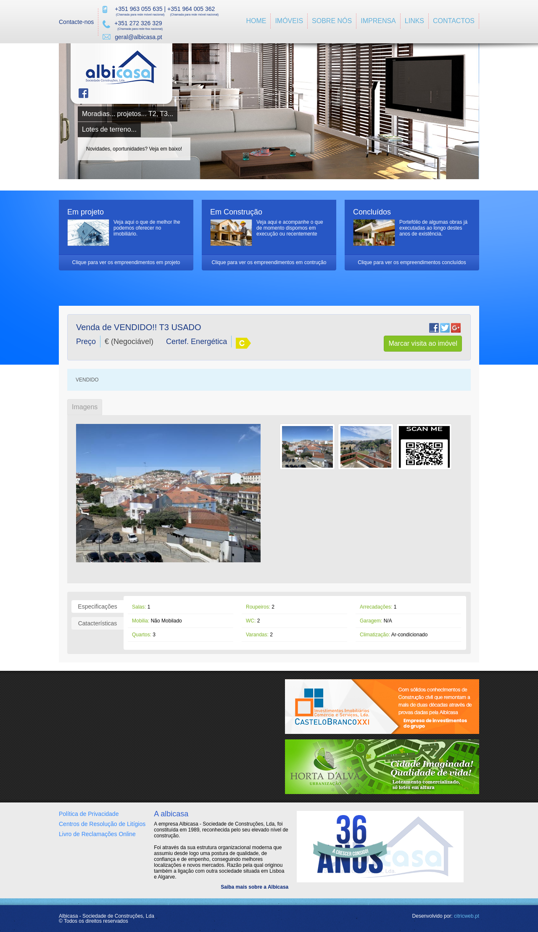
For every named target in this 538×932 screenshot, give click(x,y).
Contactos (454, 20)
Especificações (97, 606)
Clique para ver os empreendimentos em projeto (126, 262)
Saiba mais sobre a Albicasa (254, 887)
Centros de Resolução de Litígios (102, 824)
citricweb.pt (466, 916)
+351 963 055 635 (138, 8)
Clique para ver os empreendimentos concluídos (412, 262)
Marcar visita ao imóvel (422, 343)
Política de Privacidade (89, 813)
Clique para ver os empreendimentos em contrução (269, 262)
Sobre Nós (332, 20)
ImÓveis (289, 20)
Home (256, 20)
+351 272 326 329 (138, 23)
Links (414, 20)
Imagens (85, 406)
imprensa (378, 20)
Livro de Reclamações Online (97, 834)
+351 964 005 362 (191, 8)
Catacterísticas (97, 623)
